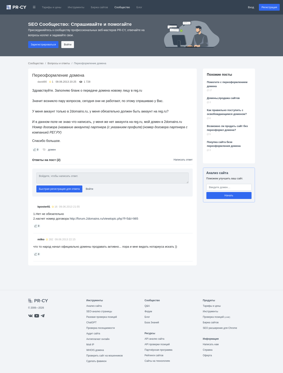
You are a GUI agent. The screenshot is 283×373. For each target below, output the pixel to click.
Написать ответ (182, 159)
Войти (67, 44)
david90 (42, 81)
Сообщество (122, 7)
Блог (139, 7)
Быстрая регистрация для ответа (59, 188)
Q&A (147, 305)
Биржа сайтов (99, 7)
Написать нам (211, 344)
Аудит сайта (93, 333)
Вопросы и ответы (59, 63)
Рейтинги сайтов (154, 355)
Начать (229, 195)
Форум (148, 311)
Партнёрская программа (158, 349)
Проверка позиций (216, 317)
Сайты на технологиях (157, 361)
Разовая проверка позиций (101, 317)
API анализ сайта (154, 338)
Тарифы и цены (51, 7)
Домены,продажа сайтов (223, 98)
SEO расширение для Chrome (220, 328)
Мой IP (90, 344)
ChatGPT (91, 322)
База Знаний (152, 322)
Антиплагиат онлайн (98, 339)
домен (52, 149)
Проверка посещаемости (100, 328)
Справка (208, 349)
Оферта (207, 355)
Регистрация (269, 7)
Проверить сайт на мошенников (104, 355)
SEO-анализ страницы (99, 311)
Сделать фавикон (96, 361)
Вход (251, 7)
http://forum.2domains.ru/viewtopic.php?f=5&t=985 (104, 218)
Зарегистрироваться (43, 44)
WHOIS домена (95, 350)
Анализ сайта (217, 173)
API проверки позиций (157, 344)
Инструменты (76, 7)
